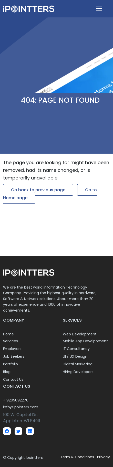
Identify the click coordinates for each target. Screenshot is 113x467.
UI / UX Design (75, 356)
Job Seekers (13, 356)
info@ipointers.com (20, 407)
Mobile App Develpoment (85, 341)
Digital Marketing (78, 364)
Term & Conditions (77, 457)
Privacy (103, 457)
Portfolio (10, 364)
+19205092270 (15, 400)
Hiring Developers (78, 371)
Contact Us (13, 379)
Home (8, 334)
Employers (12, 348)
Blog (7, 371)
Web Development (80, 334)
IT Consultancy (76, 348)
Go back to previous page (38, 190)
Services (10, 341)
